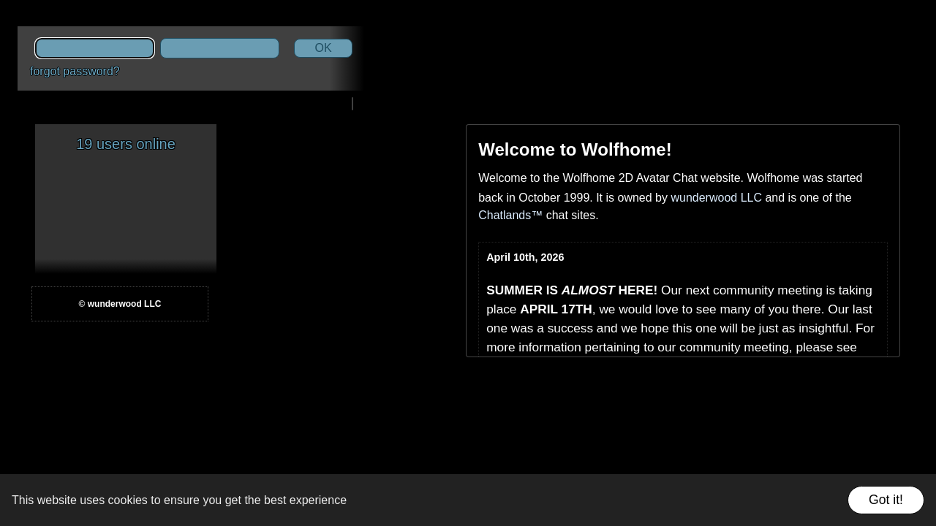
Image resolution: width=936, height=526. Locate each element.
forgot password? (75, 71)
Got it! (886, 499)
